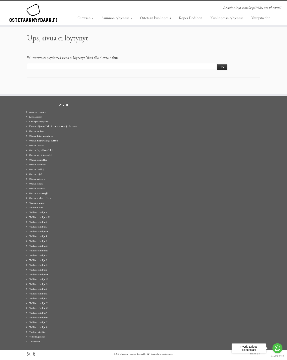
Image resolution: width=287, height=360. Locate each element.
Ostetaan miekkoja (36, 169)
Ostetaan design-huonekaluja (41, 135)
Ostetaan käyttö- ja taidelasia (40, 155)
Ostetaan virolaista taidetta (40, 198)
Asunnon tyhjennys (116, 18)
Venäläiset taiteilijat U (38, 308)
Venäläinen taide (36, 207)
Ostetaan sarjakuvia (37, 179)
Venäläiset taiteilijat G (38, 245)
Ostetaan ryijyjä (35, 174)
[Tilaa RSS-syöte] (30, 354)
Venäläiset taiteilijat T (38, 303)
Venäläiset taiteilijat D (38, 231)
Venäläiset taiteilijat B (38, 222)
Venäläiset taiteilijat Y (38, 322)
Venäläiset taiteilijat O (38, 284)
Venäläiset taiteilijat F (38, 241)
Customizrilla (167, 353)
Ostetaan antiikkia (36, 131)
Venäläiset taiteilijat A (38, 212)
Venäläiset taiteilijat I (38, 255)
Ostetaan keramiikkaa (38, 159)
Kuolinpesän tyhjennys (226, 18)
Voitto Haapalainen (37, 336)
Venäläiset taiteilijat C (38, 226)
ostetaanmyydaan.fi (128, 353)
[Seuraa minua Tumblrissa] (35, 354)
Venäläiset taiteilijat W (38, 317)
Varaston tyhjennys (37, 202)
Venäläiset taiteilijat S (38, 298)
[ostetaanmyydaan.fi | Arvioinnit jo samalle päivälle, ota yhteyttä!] (33, 13)
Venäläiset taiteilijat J (38, 260)
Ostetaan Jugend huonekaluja (41, 150)
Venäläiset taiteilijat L (38, 269)
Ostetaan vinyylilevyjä (38, 193)
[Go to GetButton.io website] (277, 356)
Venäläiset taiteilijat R (38, 293)
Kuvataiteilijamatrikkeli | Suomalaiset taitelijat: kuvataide (53, 126)
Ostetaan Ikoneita (36, 145)
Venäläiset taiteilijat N (38, 279)
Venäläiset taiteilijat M (38, 274)
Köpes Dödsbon (190, 18)
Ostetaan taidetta (36, 183)
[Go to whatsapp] (277, 348)
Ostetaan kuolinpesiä (155, 18)
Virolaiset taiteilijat (37, 332)
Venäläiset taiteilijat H (38, 250)
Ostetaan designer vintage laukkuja (43, 140)
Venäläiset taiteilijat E (38, 236)
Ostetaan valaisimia (37, 188)
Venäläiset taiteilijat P (38, 288)
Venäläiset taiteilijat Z (38, 327)
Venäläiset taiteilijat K (38, 265)
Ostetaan (85, 18)
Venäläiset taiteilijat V (38, 312)
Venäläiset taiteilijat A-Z (39, 217)
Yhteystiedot (260, 18)
